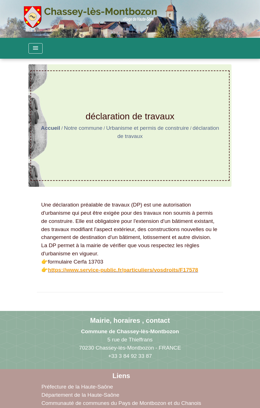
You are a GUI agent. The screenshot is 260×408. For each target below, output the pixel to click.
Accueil (50, 128)
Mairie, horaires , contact (130, 320)
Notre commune (83, 128)
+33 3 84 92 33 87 (130, 356)
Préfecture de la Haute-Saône (77, 387)
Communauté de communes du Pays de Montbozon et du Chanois (121, 403)
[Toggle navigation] (35, 48)
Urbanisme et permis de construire (147, 128)
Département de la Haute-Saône (80, 395)
